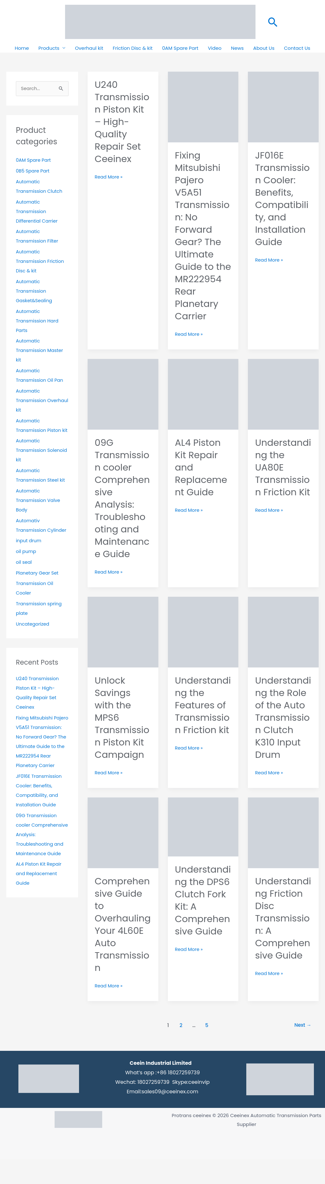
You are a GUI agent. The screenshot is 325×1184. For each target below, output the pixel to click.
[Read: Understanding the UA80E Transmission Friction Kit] (283, 406)
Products (48, 48)
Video (215, 48)
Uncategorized (33, 634)
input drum (29, 550)
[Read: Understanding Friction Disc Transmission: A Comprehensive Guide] (283, 857)
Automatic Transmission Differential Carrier (37, 212)
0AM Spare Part (180, 48)
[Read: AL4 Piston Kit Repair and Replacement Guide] (203, 406)
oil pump (26, 561)
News (237, 48)
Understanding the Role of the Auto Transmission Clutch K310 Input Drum (283, 730)
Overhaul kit (89, 48)
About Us (264, 48)
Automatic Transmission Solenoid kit (31, 460)
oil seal (24, 572)
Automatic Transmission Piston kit (39, 431)
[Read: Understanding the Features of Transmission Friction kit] (203, 644)
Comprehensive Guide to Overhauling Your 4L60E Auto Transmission (122, 949)
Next (302, 1050)
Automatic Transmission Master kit (40, 351)
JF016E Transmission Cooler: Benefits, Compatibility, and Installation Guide (283, 199)
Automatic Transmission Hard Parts (38, 321)
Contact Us (297, 48)
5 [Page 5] (206, 1050)
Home (22, 48)
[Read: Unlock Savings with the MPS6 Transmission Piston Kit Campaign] (123, 644)
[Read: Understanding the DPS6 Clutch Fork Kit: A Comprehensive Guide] (203, 851)
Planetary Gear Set (38, 583)
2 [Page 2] (180, 1050)
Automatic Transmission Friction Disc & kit (41, 262)
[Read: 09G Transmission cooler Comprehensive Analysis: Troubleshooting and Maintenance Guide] (123, 406)
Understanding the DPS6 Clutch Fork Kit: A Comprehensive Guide (203, 931)
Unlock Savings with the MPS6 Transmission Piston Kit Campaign (120, 736)
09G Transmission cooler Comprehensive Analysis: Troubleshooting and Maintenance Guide (121, 510)
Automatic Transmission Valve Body (39, 510)
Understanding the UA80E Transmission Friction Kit (283, 486)
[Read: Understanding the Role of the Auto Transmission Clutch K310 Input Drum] (283, 644)
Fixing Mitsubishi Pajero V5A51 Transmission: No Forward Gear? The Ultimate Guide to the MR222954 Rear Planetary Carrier (41, 756)
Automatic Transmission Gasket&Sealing (35, 291)
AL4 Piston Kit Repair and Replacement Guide (39, 902)
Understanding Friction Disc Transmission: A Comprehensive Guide (283, 943)
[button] (273, 22)
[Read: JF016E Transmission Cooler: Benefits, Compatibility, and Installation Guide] (283, 106)
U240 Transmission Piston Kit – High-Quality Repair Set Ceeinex (120, 122)
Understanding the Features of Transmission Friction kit (203, 723)
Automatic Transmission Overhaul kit (31, 401)
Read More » (109, 176)
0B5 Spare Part (33, 171)
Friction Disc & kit (133, 48)
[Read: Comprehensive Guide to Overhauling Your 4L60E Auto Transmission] (123, 857)
